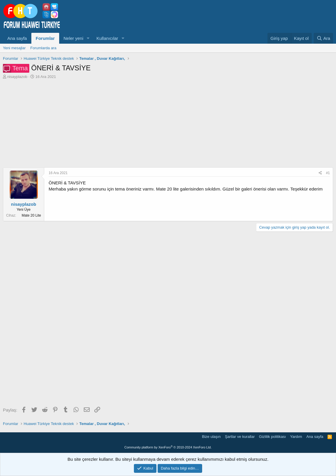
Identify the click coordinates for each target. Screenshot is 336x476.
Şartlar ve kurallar (240, 436)
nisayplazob (17, 76)
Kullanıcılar (107, 38)
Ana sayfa (17, 38)
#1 (328, 173)
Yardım (296, 436)
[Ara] (323, 38)
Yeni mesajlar (14, 48)
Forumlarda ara (43, 48)
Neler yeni (73, 38)
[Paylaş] (320, 173)
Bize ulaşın (211, 436)
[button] (88, 38)
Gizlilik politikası (272, 436)
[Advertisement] (168, 123)
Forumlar (45, 38)
